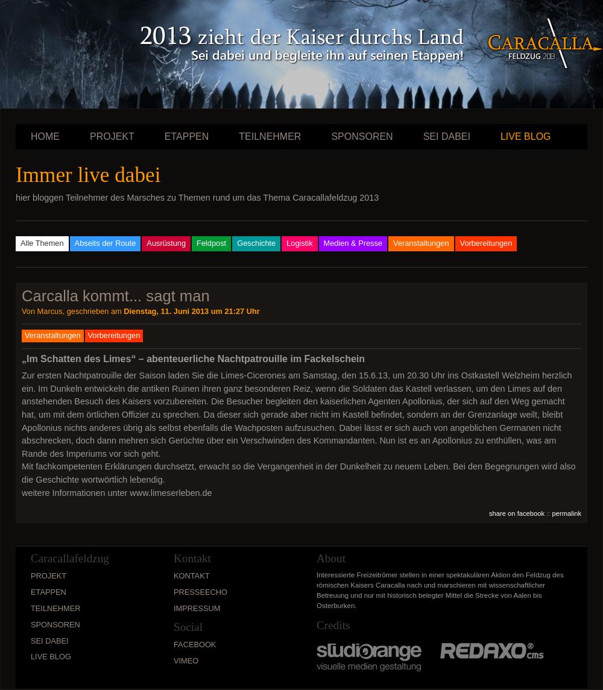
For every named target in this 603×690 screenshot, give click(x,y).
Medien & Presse (353, 243)
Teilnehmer (270, 136)
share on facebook (517, 513)
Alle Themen (42, 243)
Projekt (112, 136)
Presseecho (200, 592)
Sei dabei (446, 136)
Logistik (299, 243)
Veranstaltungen (421, 243)
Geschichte (256, 243)
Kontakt (192, 575)
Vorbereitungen (486, 243)
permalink (567, 513)
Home (45, 136)
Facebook (195, 644)
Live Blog (525, 136)
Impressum (197, 608)
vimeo (186, 660)
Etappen (187, 136)
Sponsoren (362, 136)
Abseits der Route (105, 243)
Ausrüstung (166, 243)
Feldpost (211, 243)
